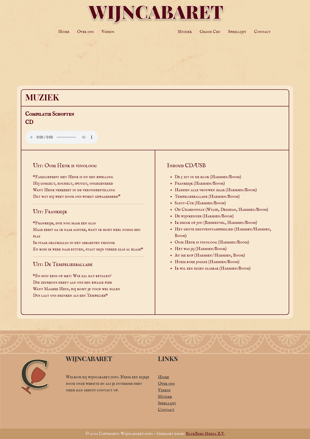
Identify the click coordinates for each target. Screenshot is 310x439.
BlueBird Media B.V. (205, 434)
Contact (262, 32)
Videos (107, 32)
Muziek (185, 32)
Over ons (85, 32)
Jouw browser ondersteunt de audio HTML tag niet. (61, 137)
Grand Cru (210, 32)
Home (63, 32)
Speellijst (237, 32)
